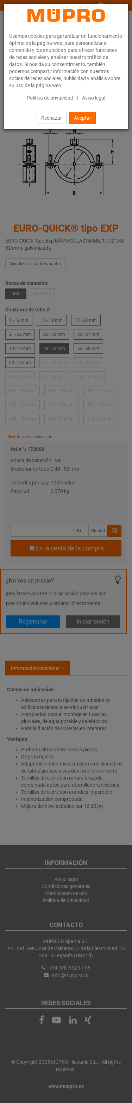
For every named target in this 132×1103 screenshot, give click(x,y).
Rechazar (51, 118)
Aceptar (82, 118)
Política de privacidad (50, 98)
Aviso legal (93, 98)
